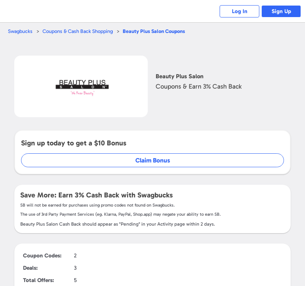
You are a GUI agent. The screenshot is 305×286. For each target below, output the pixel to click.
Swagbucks (20, 31)
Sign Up (281, 11)
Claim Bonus (152, 160)
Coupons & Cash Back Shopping (77, 31)
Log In (239, 11)
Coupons (154, 31)
